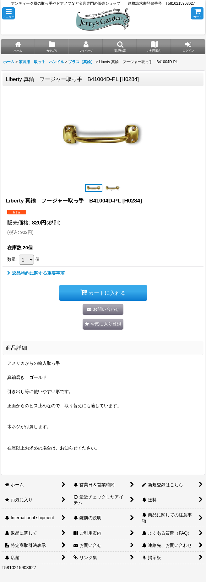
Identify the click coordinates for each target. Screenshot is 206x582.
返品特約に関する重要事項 (36, 273)
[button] (8, 13)
